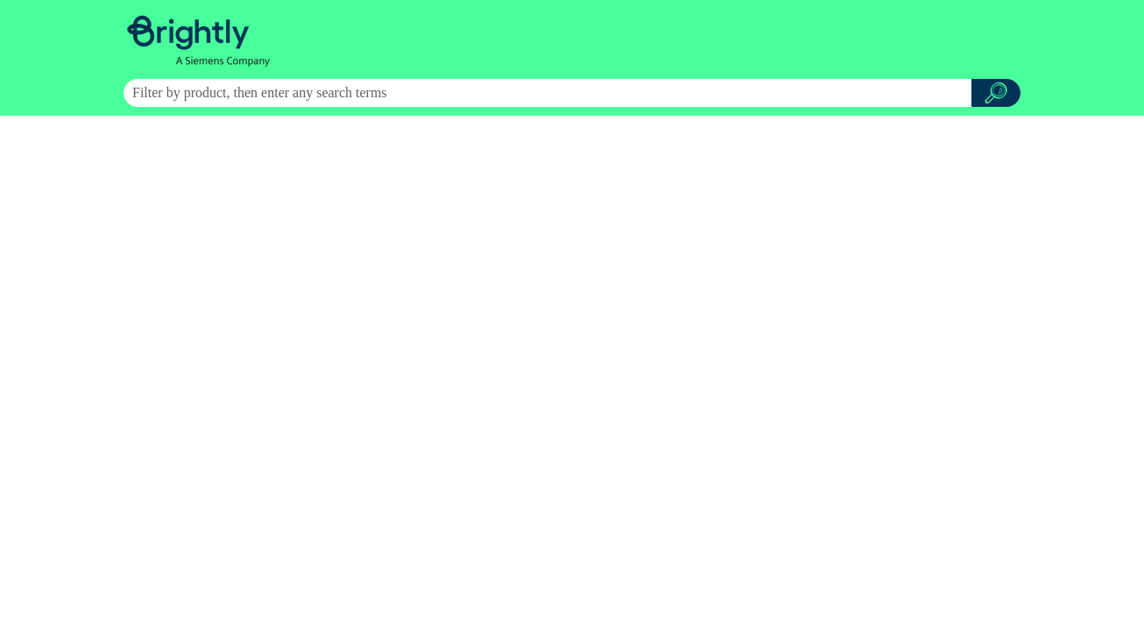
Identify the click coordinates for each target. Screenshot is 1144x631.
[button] (995, 93)
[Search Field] (572, 93)
